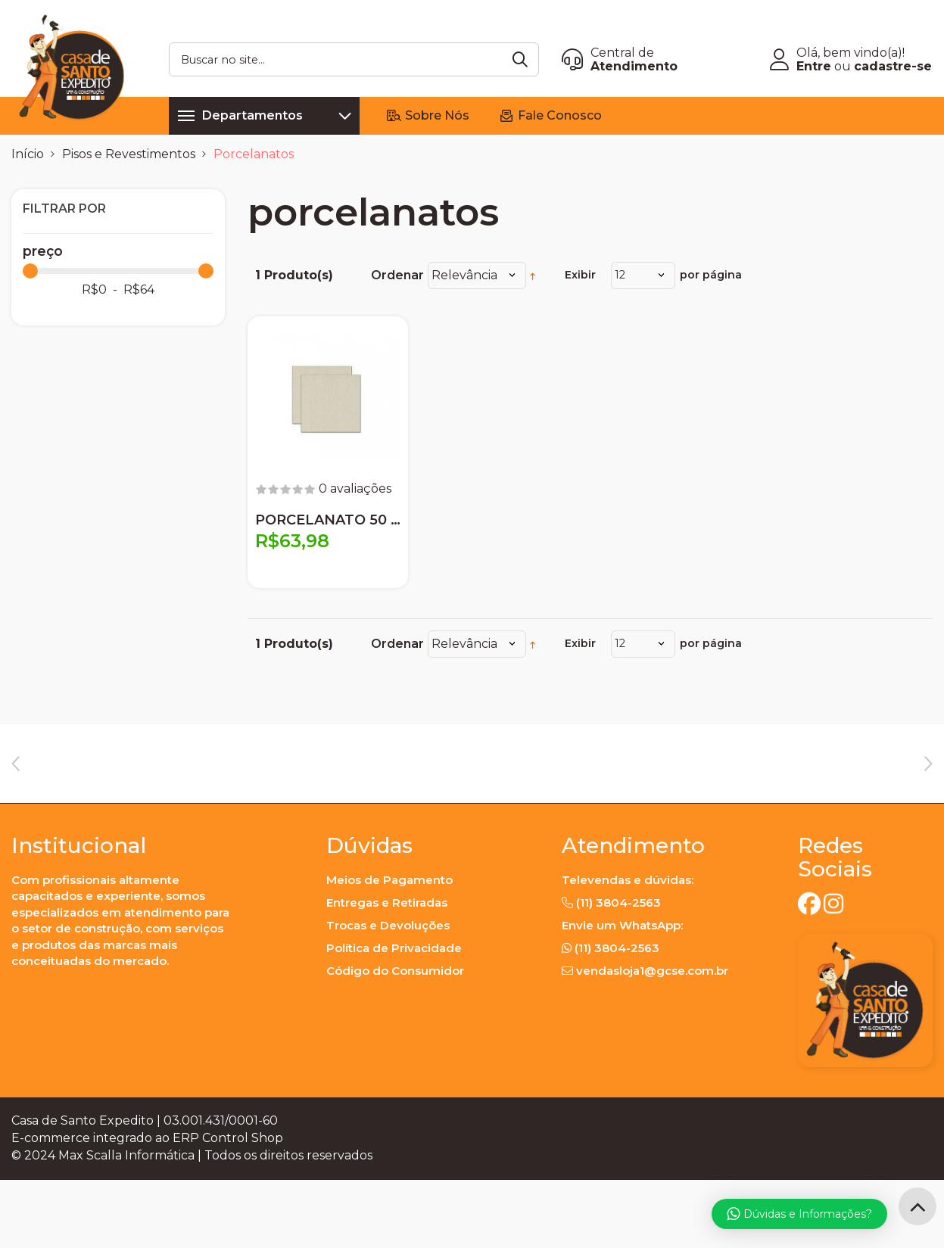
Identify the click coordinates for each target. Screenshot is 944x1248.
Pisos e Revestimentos (128, 154)
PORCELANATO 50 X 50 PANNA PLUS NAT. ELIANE (328, 520)
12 (620, 275)
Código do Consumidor (395, 1039)
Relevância (464, 275)
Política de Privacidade (394, 1016)
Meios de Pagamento (389, 948)
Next (928, 790)
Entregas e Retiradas (386, 970)
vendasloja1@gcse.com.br (652, 1039)
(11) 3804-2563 (618, 970)
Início (27, 154)
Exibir (580, 275)
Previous (15, 790)
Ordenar (397, 275)
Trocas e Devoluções (388, 993)
